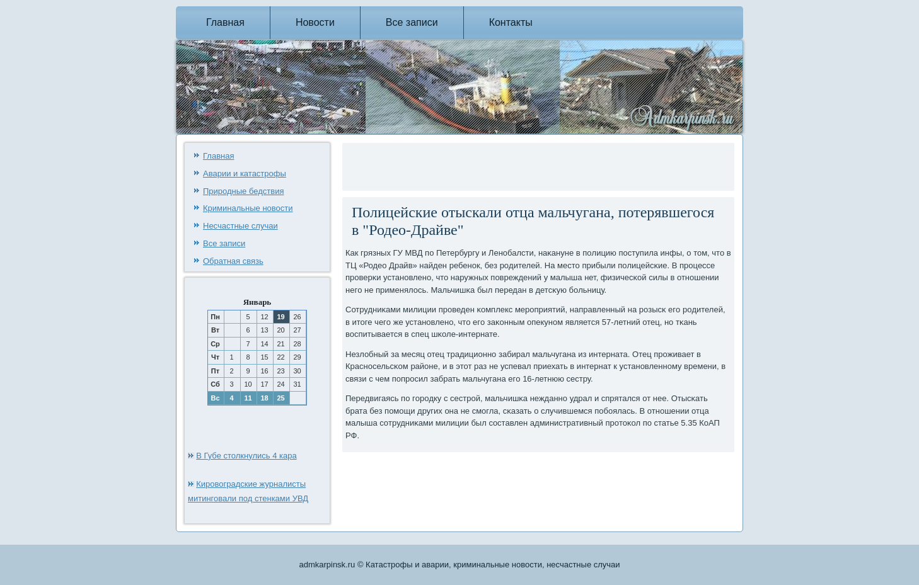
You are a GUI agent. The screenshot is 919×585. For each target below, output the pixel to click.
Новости (315, 22)
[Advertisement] (492, 165)
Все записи (412, 22)
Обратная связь (233, 261)
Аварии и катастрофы (244, 173)
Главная (225, 22)
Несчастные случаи (240, 225)
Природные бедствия (243, 191)
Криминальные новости (248, 208)
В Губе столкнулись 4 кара (246, 455)
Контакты (511, 22)
